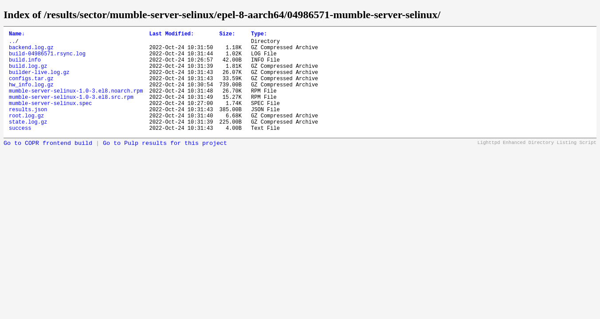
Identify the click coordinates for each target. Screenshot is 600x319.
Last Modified (171, 35)
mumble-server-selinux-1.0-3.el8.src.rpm (71, 111)
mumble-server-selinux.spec (50, 119)
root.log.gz (26, 134)
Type (259, 35)
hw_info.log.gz (31, 96)
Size (227, 35)
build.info (25, 66)
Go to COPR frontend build (48, 164)
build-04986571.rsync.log (47, 58)
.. (12, 43)
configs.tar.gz (31, 89)
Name (17, 35)
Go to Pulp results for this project (165, 164)
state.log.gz (28, 141)
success (20, 149)
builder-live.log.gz (39, 81)
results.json (28, 126)
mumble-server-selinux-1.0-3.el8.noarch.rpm (76, 104)
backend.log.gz (31, 51)
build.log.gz (28, 74)
